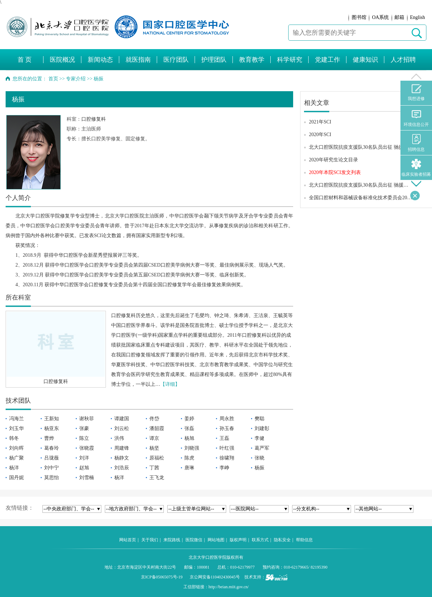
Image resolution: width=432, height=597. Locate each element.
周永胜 (227, 418)
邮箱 (399, 17)
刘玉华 (16, 428)
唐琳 (189, 467)
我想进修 (416, 92)
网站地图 (216, 539)
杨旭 (189, 438)
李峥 (224, 467)
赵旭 (84, 467)
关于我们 (149, 539)
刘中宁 (51, 467)
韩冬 (14, 438)
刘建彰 (262, 428)
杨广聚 (16, 458)
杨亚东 (51, 428)
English (417, 17)
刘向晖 (16, 448)
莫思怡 (51, 477)
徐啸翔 (227, 458)
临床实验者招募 (416, 168)
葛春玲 (51, 448)
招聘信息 (416, 143)
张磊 (189, 428)
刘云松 (121, 428)
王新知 (51, 418)
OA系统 (380, 17)
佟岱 (154, 418)
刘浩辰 (121, 467)
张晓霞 (86, 448)
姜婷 (189, 418)
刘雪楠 (86, 477)
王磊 (224, 438)
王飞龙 (156, 477)
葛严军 (262, 448)
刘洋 (84, 458)
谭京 (154, 438)
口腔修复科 (93, 119)
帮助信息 (304, 539)
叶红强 (227, 448)
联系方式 (260, 539)
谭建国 (121, 418)
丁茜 (154, 467)
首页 (53, 78)
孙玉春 (227, 428)
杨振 (259, 467)
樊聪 (259, 418)
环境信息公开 (416, 118)
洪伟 (119, 438)
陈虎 (189, 458)
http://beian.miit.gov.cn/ (229, 586)
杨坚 (154, 448)
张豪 (84, 428)
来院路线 (171, 539)
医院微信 (193, 539)
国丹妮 (16, 477)
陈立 (84, 438)
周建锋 (121, 448)
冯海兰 (16, 418)
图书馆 (359, 17)
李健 (259, 438)
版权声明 (238, 539)
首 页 (25, 59)
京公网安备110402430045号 (215, 577)
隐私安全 (282, 539)
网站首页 (127, 539)
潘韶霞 (156, 428)
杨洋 (14, 467)
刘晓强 (191, 448)
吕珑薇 (51, 458)
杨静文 (121, 458)
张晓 (259, 458)
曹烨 (49, 438)
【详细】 (170, 384)
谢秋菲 (86, 418)
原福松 (156, 458)
